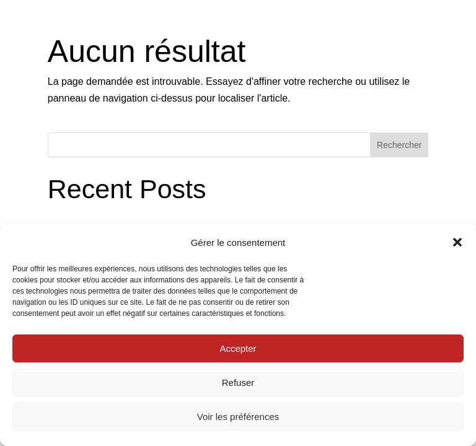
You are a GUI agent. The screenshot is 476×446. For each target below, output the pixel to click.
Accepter (237, 348)
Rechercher (399, 145)
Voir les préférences (238, 416)
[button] (457, 242)
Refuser (238, 382)
